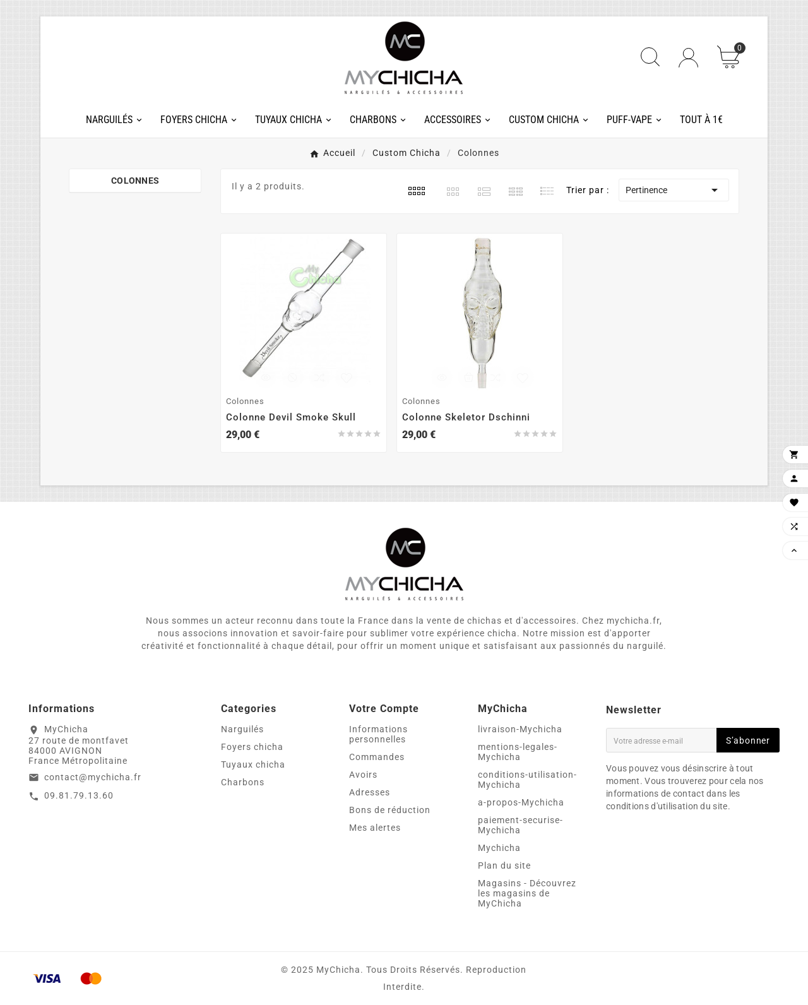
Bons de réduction (390, 810)
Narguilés (242, 729)
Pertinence (674, 190)
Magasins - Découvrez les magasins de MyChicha (527, 893)
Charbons (242, 782)
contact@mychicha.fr (92, 777)
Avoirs (363, 775)
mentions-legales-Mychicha (517, 752)
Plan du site (504, 865)
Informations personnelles (378, 734)
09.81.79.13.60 (79, 795)
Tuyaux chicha (253, 764)
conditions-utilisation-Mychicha (527, 780)
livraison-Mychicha (520, 729)
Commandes (377, 757)
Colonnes (135, 180)
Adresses (369, 792)
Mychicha (499, 848)
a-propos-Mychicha (521, 802)
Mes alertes (375, 828)
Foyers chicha (252, 747)
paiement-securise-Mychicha (520, 825)
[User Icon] (688, 58)
